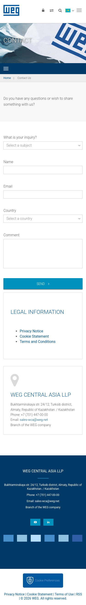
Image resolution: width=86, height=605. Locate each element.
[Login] (43, 10)
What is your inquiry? (20, 137)
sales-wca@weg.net (34, 420)
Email (7, 186)
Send (41, 284)
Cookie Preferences (47, 580)
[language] (69, 10)
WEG (9, 10)
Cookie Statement (34, 336)
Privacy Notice (31, 331)
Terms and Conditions (37, 341)
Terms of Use (64, 594)
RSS (79, 594)
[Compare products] (51, 10)
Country (9, 210)
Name (8, 162)
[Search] (60, 10)
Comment (11, 235)
